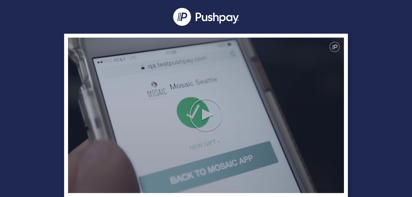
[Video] (206, 115)
